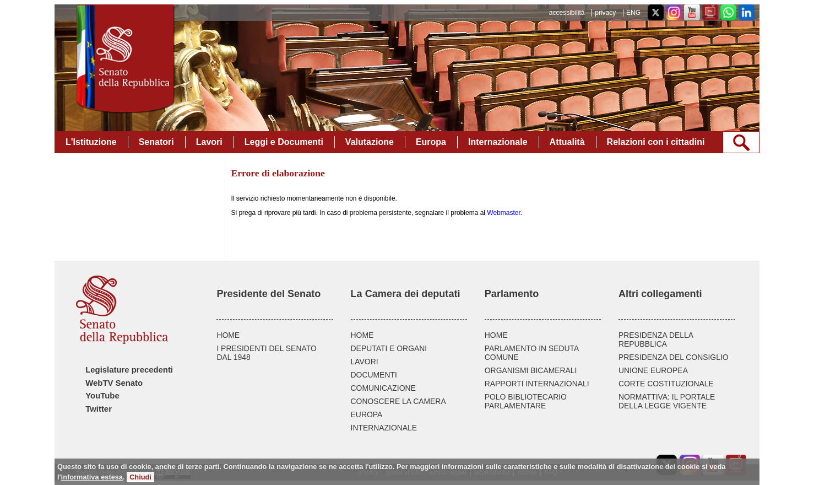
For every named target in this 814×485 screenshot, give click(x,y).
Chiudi (140, 477)
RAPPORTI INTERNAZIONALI (537, 383)
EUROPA (367, 414)
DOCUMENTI (374, 374)
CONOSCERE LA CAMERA (398, 401)
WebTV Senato (114, 383)
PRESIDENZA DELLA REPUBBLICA (655, 339)
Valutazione (369, 142)
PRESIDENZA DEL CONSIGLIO (673, 357)
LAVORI (364, 361)
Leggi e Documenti (284, 142)
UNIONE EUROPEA (653, 370)
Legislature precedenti (129, 369)
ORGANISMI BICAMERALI (531, 370)
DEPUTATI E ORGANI (389, 348)
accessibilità (567, 13)
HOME (228, 335)
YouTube (102, 395)
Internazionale (498, 142)
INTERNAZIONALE (384, 427)
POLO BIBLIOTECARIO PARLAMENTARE (526, 401)
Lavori (209, 142)
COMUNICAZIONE (383, 388)
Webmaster (503, 213)
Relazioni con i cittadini (656, 142)
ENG (633, 13)
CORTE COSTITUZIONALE (666, 383)
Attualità (567, 142)
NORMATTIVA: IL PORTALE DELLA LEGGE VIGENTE (666, 401)
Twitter (98, 409)
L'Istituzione (91, 142)
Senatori (156, 142)
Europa (431, 142)
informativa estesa (92, 477)
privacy (605, 13)
